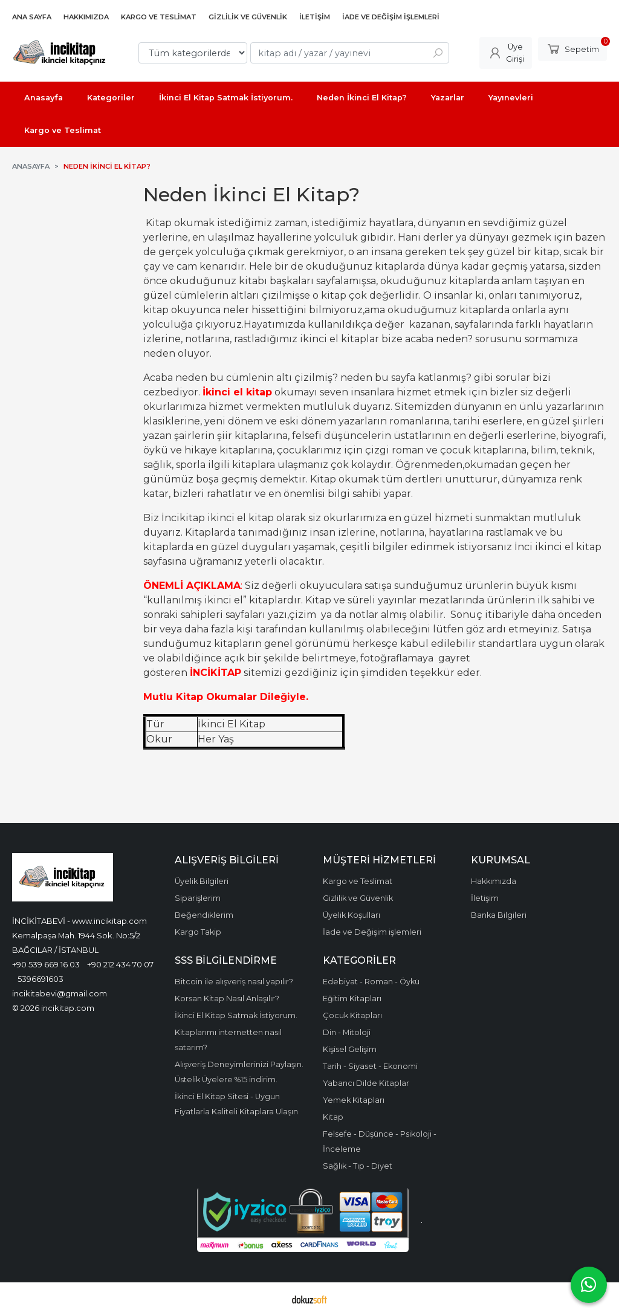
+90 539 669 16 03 (46, 964)
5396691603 (40, 979)
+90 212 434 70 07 (120, 964)
